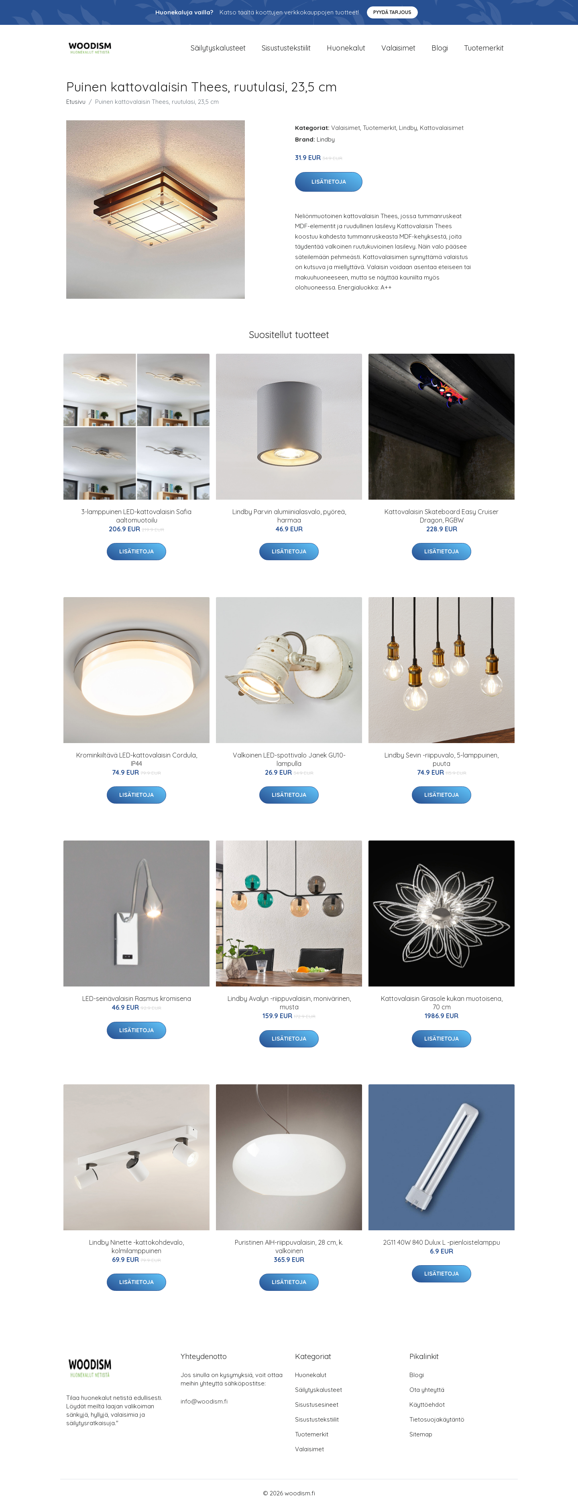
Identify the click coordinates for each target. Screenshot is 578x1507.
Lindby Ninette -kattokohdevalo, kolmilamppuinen (136, 1246)
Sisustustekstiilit (286, 48)
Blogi (439, 48)
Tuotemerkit (484, 48)
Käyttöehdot (427, 1404)
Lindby (408, 128)
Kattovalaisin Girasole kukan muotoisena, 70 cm (442, 1003)
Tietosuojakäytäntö (436, 1419)
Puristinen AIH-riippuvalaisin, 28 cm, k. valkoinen (289, 1246)
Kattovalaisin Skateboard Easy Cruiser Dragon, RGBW (442, 516)
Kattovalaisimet (442, 128)
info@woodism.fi (204, 1401)
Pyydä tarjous (392, 12)
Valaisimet (398, 48)
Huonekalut (346, 48)
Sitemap (420, 1434)
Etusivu (75, 101)
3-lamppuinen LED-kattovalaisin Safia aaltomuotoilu (136, 516)
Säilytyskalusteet (218, 48)
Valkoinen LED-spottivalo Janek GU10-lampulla (289, 759)
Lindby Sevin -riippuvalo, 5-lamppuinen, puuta (442, 759)
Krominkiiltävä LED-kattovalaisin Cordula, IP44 (136, 759)
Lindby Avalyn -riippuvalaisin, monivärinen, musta (289, 1003)
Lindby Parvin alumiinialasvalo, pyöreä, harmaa (289, 516)
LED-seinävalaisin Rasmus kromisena (136, 999)
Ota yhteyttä (426, 1390)
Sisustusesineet (316, 1404)
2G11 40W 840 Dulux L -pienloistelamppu (441, 1242)
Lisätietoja (328, 181)
